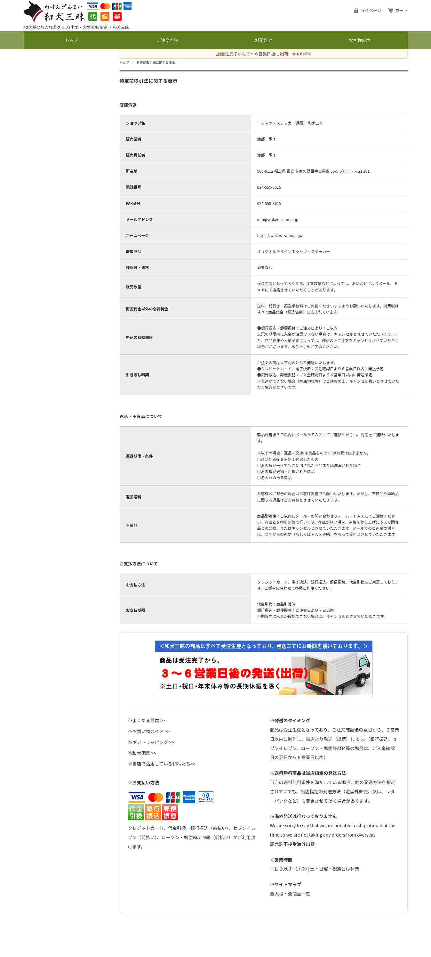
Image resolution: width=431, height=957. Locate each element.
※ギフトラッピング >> (151, 742)
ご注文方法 (168, 40)
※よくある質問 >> (146, 720)
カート (401, 10)
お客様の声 (360, 40)
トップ (71, 40)
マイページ (371, 10)
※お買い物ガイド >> (149, 731)
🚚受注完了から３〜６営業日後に (252, 54)
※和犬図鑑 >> (142, 753)
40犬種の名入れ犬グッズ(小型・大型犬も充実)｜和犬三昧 (76, 27)
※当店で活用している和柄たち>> (162, 763)
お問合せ (263, 40)
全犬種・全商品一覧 (290, 893)
